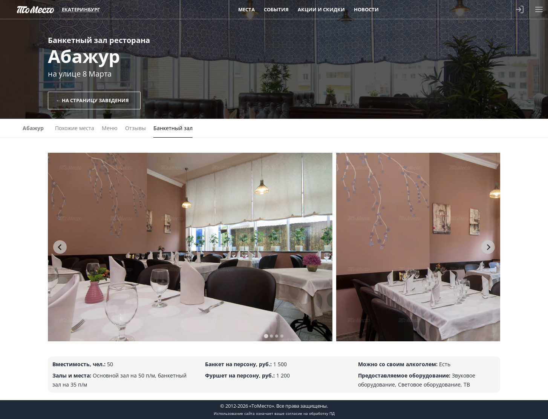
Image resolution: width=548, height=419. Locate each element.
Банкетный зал (173, 128)
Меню (110, 128)
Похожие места (74, 128)
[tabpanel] (190, 247)
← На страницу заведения (92, 100)
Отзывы (135, 128)
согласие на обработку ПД (310, 413)
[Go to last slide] (60, 247)
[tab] (266, 336)
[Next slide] (488, 247)
